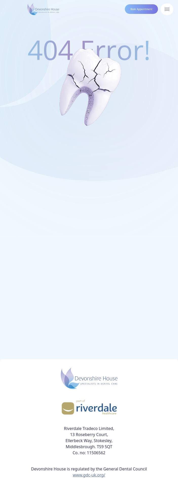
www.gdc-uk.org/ (89, 475)
